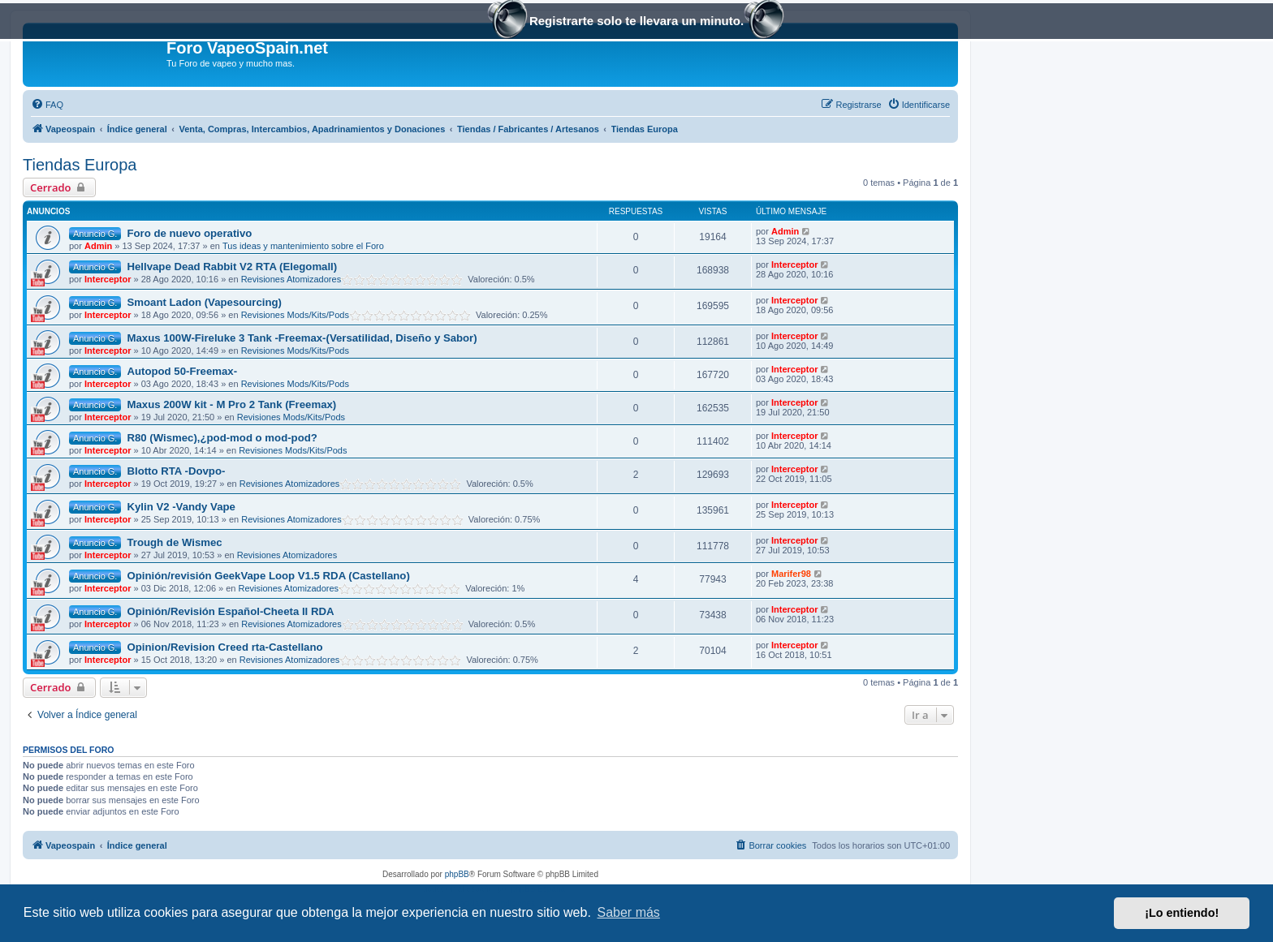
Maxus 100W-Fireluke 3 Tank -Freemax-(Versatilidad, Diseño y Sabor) (302, 338)
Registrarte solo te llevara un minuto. (636, 22)
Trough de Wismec (174, 542)
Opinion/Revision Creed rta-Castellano (224, 647)
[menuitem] (47, 104)
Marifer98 (791, 574)
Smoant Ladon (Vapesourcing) (204, 302)
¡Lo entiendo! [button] (1182, 912)
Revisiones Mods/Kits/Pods (295, 315)
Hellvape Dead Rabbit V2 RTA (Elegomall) (232, 266)
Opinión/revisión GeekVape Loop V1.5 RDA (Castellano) (268, 576)
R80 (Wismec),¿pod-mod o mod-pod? (222, 438)
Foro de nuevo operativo (189, 233)
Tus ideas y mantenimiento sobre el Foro (303, 246)
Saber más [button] (629, 912)
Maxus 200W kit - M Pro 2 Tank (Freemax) (231, 404)
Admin (98, 246)
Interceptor (107, 279)
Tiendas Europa (79, 165)
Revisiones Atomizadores (291, 279)
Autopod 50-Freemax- (182, 371)
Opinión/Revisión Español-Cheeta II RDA (230, 611)
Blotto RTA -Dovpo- (176, 471)
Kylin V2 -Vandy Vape (181, 507)
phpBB (457, 874)
